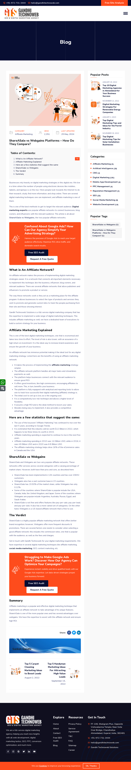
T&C (70, 736)
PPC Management (103, 186)
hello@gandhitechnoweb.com (45, 3)
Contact (56, 733)
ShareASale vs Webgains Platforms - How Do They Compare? (104, 233)
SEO (97, 195)
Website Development (105, 204)
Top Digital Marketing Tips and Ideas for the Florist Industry (112, 124)
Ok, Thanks (91, 766)
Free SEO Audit (36, 252)
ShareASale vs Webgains (27, 168)
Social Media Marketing (105, 200)
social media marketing (20, 548)
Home (56, 724)
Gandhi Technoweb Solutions (104, 747)
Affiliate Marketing (103, 164)
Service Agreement (73, 730)
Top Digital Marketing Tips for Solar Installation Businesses (112, 140)
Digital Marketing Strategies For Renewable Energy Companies (111, 108)
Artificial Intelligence (105, 168)
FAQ (70, 740)
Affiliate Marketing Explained (28, 161)
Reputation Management (106, 191)
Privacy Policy (74, 724)
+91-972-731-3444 (16, 3)
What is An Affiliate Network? (29, 158)
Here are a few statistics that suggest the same (37, 164)
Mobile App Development (107, 182)
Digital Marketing (103, 177)
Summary (20, 174)
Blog (55, 745)
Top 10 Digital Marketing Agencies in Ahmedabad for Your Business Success (112, 90)
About (56, 728)
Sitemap (72, 745)
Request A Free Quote (42, 259)
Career (71, 750)
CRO (96, 173)
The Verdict (21, 171)
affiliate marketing (61, 365)
